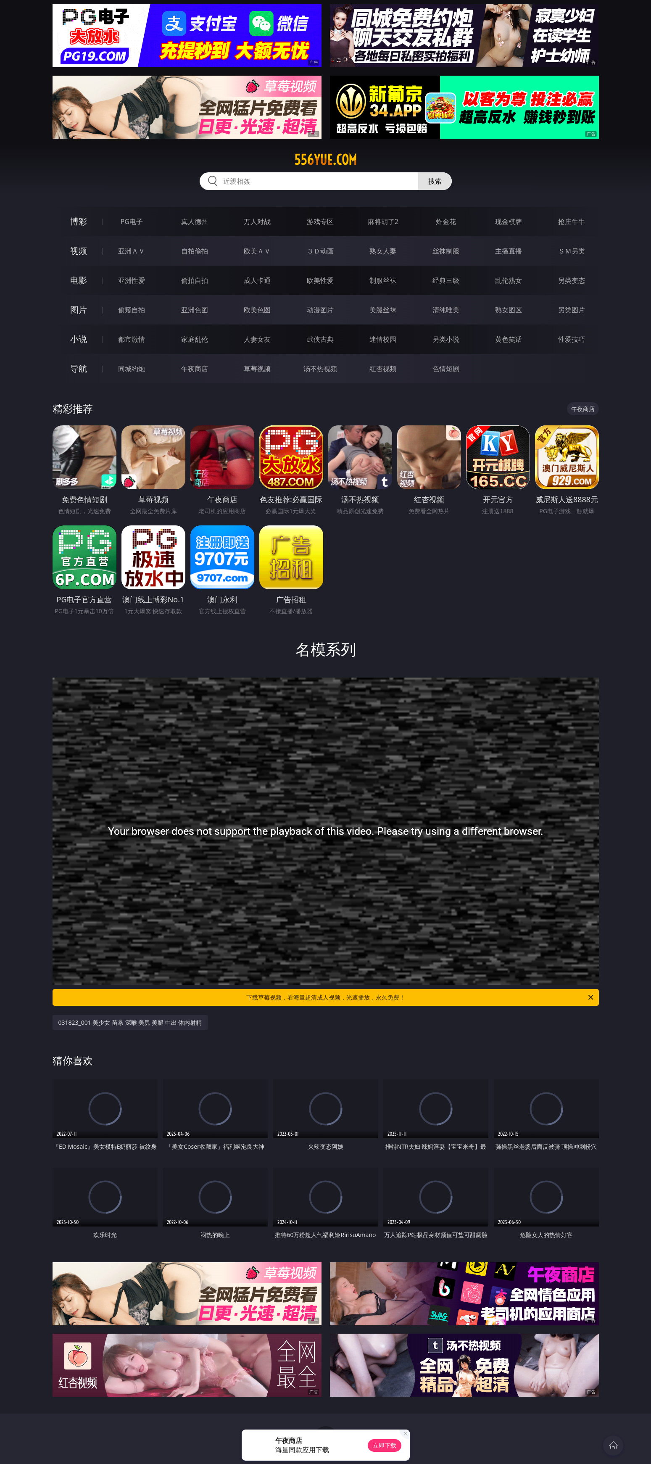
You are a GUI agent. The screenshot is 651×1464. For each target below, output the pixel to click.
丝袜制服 (445, 251)
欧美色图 (257, 309)
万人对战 (257, 221)
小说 (78, 339)
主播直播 (508, 251)
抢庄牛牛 (571, 221)
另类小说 (445, 339)
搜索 (435, 181)
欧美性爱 (320, 280)
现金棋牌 (508, 221)
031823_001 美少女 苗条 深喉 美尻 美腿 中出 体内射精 (130, 1022)
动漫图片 (320, 309)
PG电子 (132, 221)
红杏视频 (382, 368)
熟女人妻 (382, 251)
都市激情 (131, 339)
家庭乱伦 (194, 339)
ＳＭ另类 (571, 251)
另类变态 (571, 280)
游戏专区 (320, 221)
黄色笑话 (508, 339)
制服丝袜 (382, 280)
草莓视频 (257, 368)
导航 (78, 368)
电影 (78, 280)
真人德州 (194, 221)
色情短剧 (445, 368)
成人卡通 (257, 280)
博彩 (78, 221)
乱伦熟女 (508, 280)
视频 (78, 250)
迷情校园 (382, 339)
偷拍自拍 (194, 280)
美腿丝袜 (382, 309)
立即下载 (384, 1445)
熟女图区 (508, 309)
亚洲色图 (194, 309)
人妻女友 (257, 339)
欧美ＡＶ (257, 251)
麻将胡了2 (383, 221)
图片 (78, 309)
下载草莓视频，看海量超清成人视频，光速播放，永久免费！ (420, 997)
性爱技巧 (571, 339)
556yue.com (325, 159)
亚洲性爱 (131, 280)
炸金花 (446, 221)
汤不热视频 (320, 368)
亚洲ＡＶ (131, 251)
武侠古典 (320, 339)
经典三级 (445, 280)
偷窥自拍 (131, 309)
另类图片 (571, 309)
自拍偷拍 (194, 251)
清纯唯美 (445, 309)
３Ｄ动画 (320, 251)
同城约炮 (131, 368)
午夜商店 (194, 368)
